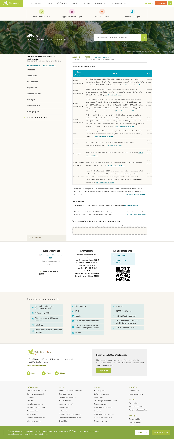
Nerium (30, 65)
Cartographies (135, 419)
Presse (131, 425)
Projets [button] (86, 3)
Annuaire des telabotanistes (70, 390)
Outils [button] (75, 3)
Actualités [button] (36, 3)
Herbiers (30, 400)
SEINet (76, 333)
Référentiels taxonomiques (70, 417)
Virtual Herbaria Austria (124, 328)
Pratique (133, 416)
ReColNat (37, 325)
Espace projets (100, 390)
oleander (36, 65)
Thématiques (32, 387)
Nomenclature (33, 105)
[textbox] (117, 37)
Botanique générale (102, 394)
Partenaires (133, 403)
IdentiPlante (64, 407)
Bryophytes (98, 397)
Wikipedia (118, 306)
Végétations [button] (62, 3)
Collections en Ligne (67, 397)
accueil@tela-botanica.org (37, 365)
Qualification (134, 390)
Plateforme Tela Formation (70, 414)
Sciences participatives (36, 417)
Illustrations (32, 82)
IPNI (75, 311)
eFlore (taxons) (65, 400)
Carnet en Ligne (65, 394)
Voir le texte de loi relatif (133, 85)
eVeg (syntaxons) (66, 404)
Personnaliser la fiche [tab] (48, 272)
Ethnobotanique (34, 94)
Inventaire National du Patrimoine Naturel (43, 307)
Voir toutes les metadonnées (136, 194)
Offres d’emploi (135, 422)
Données (133, 387)
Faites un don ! (161, 3)
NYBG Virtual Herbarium (124, 316)
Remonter (35, 238)
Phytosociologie (33, 411)
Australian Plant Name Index (85, 321)
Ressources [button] (100, 3)
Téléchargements (136, 394)
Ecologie (31, 99)
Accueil (76, 57)
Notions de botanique (103, 417)
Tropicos (77, 316)
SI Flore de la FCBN (41, 313)
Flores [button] (49, 3)
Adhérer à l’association (138, 410)
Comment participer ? (132, 16)
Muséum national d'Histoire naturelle (45, 319)
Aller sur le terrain (102, 16)
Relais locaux (32, 414)
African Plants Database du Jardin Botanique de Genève (85, 327)
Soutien (132, 400)
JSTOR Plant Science (122, 311)
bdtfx (88, 57)
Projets (97, 387)
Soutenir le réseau (136, 406)
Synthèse (31, 70)
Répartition (32, 88)
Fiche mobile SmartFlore (119, 261)
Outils (62, 387)
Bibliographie (33, 111)
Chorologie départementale (105, 400)
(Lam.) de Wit (136, 52)
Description (32, 76)
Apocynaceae (49, 65)
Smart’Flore (63, 421)
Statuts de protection (37, 117)
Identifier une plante (41, 16)
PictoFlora (63, 411)
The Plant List (79, 306)
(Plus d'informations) (131, 205)
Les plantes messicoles (36, 407)
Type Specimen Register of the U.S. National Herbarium (127, 322)
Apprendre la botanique (72, 16)
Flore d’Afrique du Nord (103, 407)
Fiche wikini (119, 255)
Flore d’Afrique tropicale (104, 414)
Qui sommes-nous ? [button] (118, 3)
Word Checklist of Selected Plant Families (47, 331)
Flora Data (31, 397)
